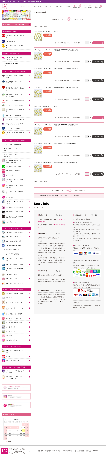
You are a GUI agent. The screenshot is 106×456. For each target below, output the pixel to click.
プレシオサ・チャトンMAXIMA (14, 232)
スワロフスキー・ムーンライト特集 (12, 149)
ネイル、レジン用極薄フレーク (14, 318)
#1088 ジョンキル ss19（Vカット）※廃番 (45, 106)
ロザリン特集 (9, 175)
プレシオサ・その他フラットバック (14, 259)
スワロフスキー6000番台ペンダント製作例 (15, 371)
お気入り (96, 6)
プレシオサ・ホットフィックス (14, 264)
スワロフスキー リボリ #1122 (14, 105)
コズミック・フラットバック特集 (14, 192)
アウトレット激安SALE (12, 360)
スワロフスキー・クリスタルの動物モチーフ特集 (14, 217)
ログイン (80, 6)
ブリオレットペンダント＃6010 (15, 119)
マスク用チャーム (11, 222)
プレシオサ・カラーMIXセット (14, 283)
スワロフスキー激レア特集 (13, 166)
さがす (85, 6)
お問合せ (88, 451)
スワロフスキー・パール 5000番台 (15, 110)
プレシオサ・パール (11, 274)
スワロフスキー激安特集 (13, 171)
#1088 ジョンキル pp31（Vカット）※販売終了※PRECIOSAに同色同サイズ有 (56, 87)
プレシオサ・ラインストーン (14, 236)
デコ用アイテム (10, 331)
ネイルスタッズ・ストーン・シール (14, 308)
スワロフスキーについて (34, 6)
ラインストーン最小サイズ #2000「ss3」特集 (13, 161)
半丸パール (9, 298)
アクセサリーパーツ (11, 340)
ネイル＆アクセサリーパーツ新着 (14, 46)
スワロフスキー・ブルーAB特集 (12, 144)
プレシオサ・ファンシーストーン (14, 269)
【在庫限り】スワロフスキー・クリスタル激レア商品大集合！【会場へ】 (20, 1)
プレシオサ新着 (10, 41)
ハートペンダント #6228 (13, 128)
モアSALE (9, 356)
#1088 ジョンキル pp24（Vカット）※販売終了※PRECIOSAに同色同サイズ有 (56, 68)
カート (100, 6)
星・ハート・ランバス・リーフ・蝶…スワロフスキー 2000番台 (15, 89)
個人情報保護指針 (68, 451)
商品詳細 (47, 35)
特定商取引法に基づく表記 (52, 451)
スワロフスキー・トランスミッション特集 (12, 155)
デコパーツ (9, 335)
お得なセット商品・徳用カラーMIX (14, 351)
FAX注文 (95, 451)
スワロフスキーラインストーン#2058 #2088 (14, 82)
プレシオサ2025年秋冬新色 (11, 254)
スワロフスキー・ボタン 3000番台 (15, 133)
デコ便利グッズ (10, 327)
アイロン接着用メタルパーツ (14, 322)
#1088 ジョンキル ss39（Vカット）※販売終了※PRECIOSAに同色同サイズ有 (56, 162)
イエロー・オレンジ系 (64, 195)
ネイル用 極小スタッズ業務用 (14, 314)
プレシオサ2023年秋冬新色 (13, 241)
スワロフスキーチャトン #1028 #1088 (49, 195)
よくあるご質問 (57, 6)
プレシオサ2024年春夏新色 (13, 245)
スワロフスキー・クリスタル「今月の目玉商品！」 (14, 58)
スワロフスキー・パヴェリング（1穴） (14, 202)
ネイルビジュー (10, 197)
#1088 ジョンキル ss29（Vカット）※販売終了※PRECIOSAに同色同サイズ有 (56, 143)
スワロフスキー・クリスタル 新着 (15, 36)
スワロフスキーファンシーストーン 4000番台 (14, 95)
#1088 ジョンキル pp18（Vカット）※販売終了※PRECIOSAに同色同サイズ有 (56, 50)
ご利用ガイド (47, 6)
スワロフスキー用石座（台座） (14, 293)
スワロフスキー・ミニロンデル (14, 212)
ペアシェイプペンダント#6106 (14, 124)
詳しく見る (59, 215)
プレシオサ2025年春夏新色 (11, 250)
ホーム (23, 6)
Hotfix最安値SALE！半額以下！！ (11, 64)
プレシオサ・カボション (13, 279)
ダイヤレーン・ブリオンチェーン (14, 303)
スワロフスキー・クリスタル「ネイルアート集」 (14, 377)
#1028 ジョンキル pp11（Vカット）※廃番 (46, 31)
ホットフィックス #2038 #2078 (14, 100)
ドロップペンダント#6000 (13, 115)
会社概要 (40, 451)
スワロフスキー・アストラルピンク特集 (14, 186)
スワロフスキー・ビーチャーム (14, 207)
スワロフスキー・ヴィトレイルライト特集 (14, 180)
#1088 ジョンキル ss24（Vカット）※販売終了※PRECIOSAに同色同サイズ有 (56, 125)
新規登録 (75, 6)
